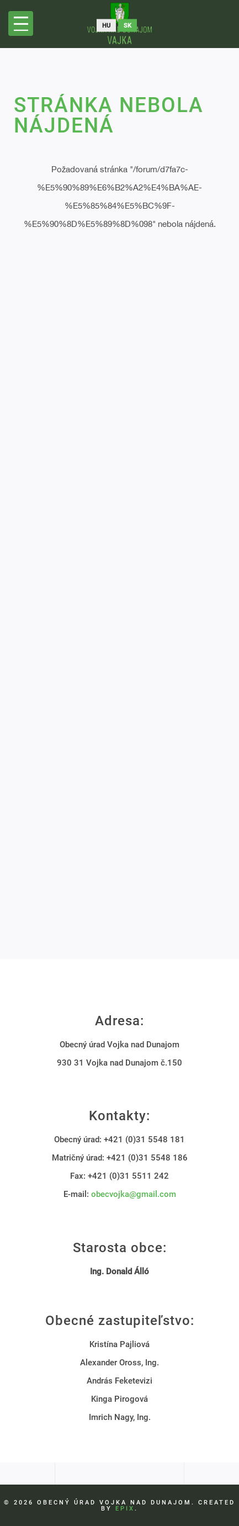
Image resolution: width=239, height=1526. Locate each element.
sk (127, 25)
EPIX (125, 1508)
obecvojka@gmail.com (133, 1194)
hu (106, 25)
